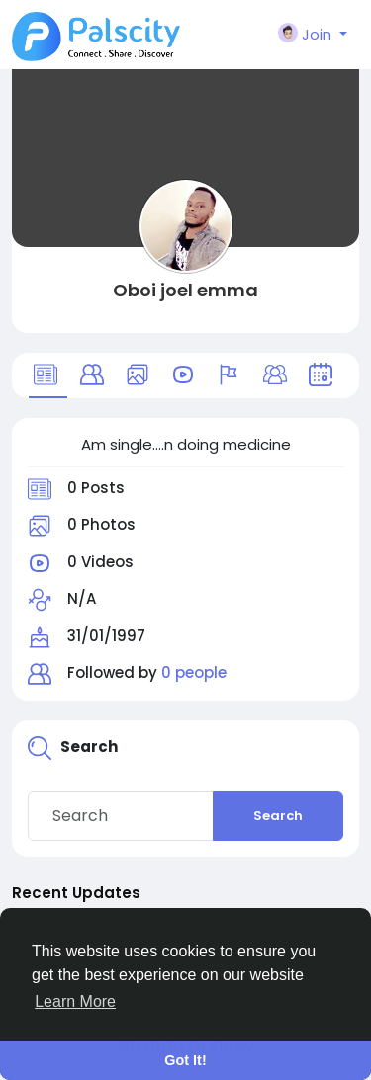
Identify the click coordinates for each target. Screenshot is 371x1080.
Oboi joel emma (185, 290)
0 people (194, 672)
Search (278, 815)
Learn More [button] (75, 1001)
